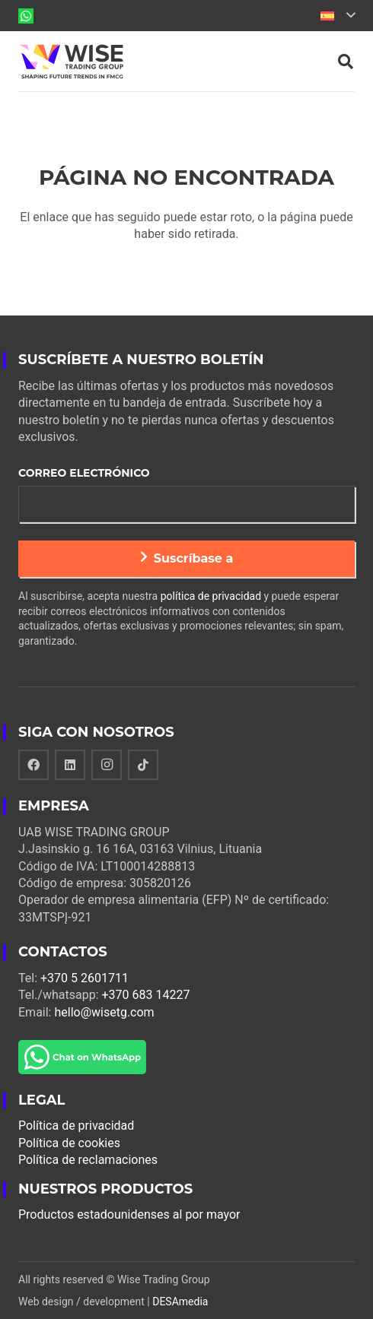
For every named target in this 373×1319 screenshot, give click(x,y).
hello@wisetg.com (104, 1012)
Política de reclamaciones (88, 1160)
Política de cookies (69, 1143)
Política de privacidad (76, 1125)
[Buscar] (345, 61)
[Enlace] (25, 16)
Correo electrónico (84, 473)
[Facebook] (33, 765)
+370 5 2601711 (84, 978)
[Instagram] (106, 765)
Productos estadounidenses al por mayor (129, 1214)
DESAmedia (180, 1301)
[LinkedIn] (70, 765)
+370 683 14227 (146, 995)
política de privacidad (211, 596)
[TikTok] (143, 765)
